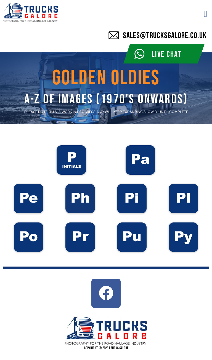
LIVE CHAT (167, 54)
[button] (205, 13)
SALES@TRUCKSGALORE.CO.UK (164, 36)
